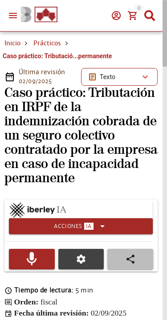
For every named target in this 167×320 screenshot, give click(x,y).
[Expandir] (81, 226)
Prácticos (47, 43)
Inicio (12, 43)
